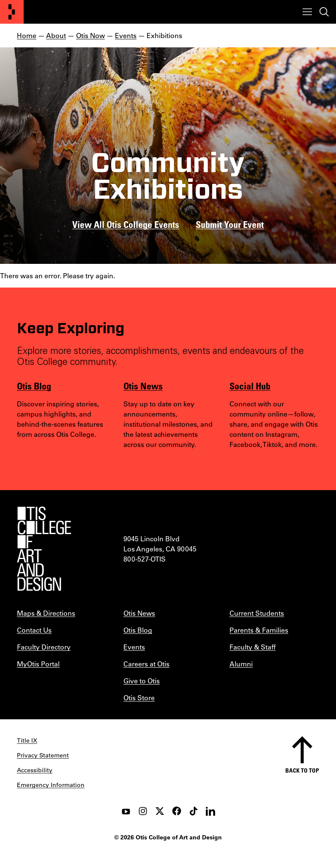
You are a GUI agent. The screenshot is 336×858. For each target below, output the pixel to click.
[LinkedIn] (210, 811)
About (56, 35)
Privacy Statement (43, 755)
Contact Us (34, 629)
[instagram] (143, 811)
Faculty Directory (44, 646)
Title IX (27, 740)
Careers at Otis (146, 663)
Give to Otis (141, 680)
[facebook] (177, 811)
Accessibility (34, 770)
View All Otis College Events (125, 224)
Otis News (143, 386)
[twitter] (160, 811)
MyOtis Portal (38, 663)
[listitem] (274, 424)
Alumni (241, 663)
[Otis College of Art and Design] (12, 12)
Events (126, 35)
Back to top (302, 770)
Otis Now (90, 35)
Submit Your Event (230, 224)
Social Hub (249, 386)
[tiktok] (193, 811)
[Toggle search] (324, 12)
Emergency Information (51, 785)
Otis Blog (34, 386)
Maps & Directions (46, 613)
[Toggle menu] (307, 12)
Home (26, 35)
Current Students (256, 613)
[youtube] (126, 811)
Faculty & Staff (252, 646)
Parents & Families (258, 629)
